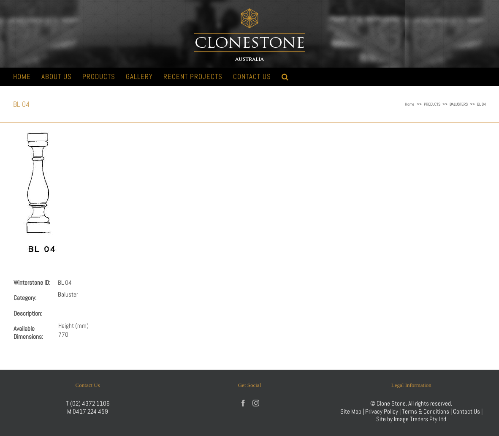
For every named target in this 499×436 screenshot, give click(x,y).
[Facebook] (243, 403)
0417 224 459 (90, 411)
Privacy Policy (381, 411)
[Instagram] (255, 403)
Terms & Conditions (426, 411)
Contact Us (467, 411)
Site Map (350, 411)
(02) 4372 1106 (90, 403)
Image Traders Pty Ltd (420, 419)
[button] (285, 77)
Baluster (68, 294)
